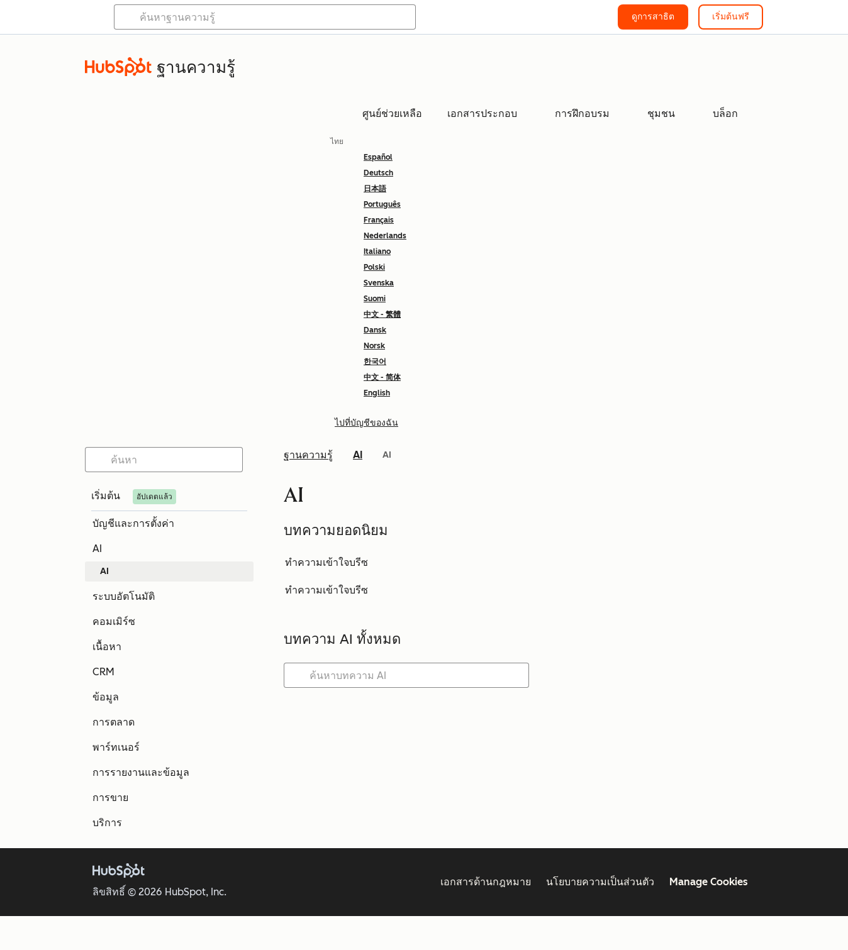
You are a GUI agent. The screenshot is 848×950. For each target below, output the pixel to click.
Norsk (374, 345)
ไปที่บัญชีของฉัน (366, 422)
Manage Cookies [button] (708, 882)
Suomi (375, 298)
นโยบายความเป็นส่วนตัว (600, 882)
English (377, 393)
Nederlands (385, 235)
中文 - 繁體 (382, 314)
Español (378, 157)
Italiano (377, 251)
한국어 (375, 361)
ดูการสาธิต (653, 16)
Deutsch (378, 172)
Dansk (375, 330)
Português (382, 204)
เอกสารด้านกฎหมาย (485, 882)
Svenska (379, 283)
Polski (374, 267)
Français (379, 220)
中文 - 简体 (382, 377)
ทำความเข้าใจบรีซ (326, 562)
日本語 (375, 188)
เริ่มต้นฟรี (730, 16)
